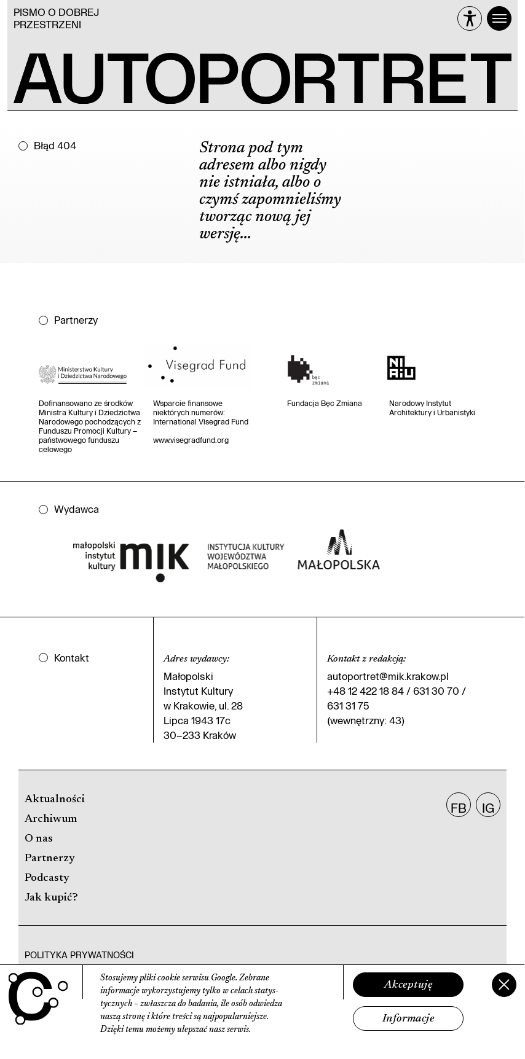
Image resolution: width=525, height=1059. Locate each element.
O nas (39, 839)
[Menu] (499, 18)
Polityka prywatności (79, 955)
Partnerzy (50, 858)
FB (459, 807)
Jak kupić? (51, 898)
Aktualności (55, 799)
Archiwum (51, 819)
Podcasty (47, 878)
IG (488, 807)
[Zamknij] (504, 984)
